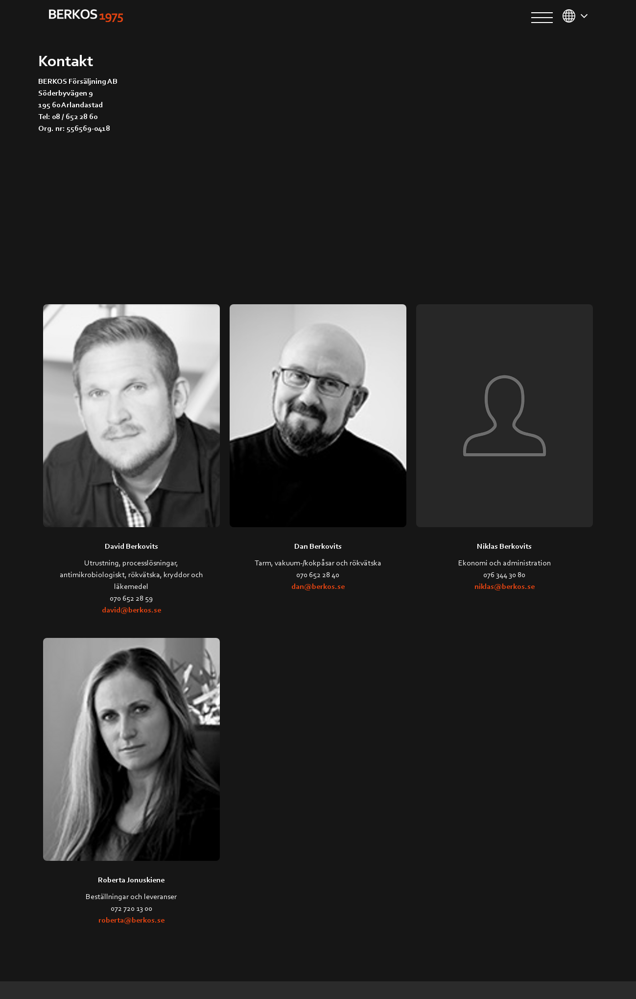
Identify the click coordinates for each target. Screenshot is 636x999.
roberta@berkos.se (131, 920)
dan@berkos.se (318, 586)
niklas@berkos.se (504, 586)
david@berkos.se (131, 609)
